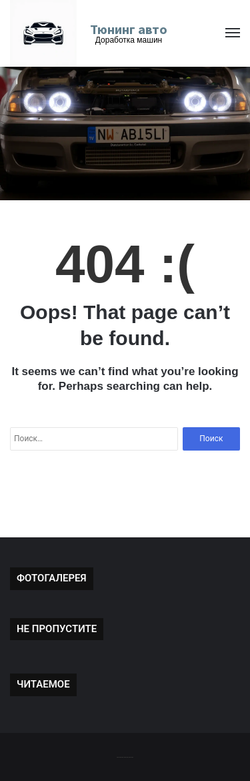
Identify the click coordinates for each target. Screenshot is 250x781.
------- (125, 757)
